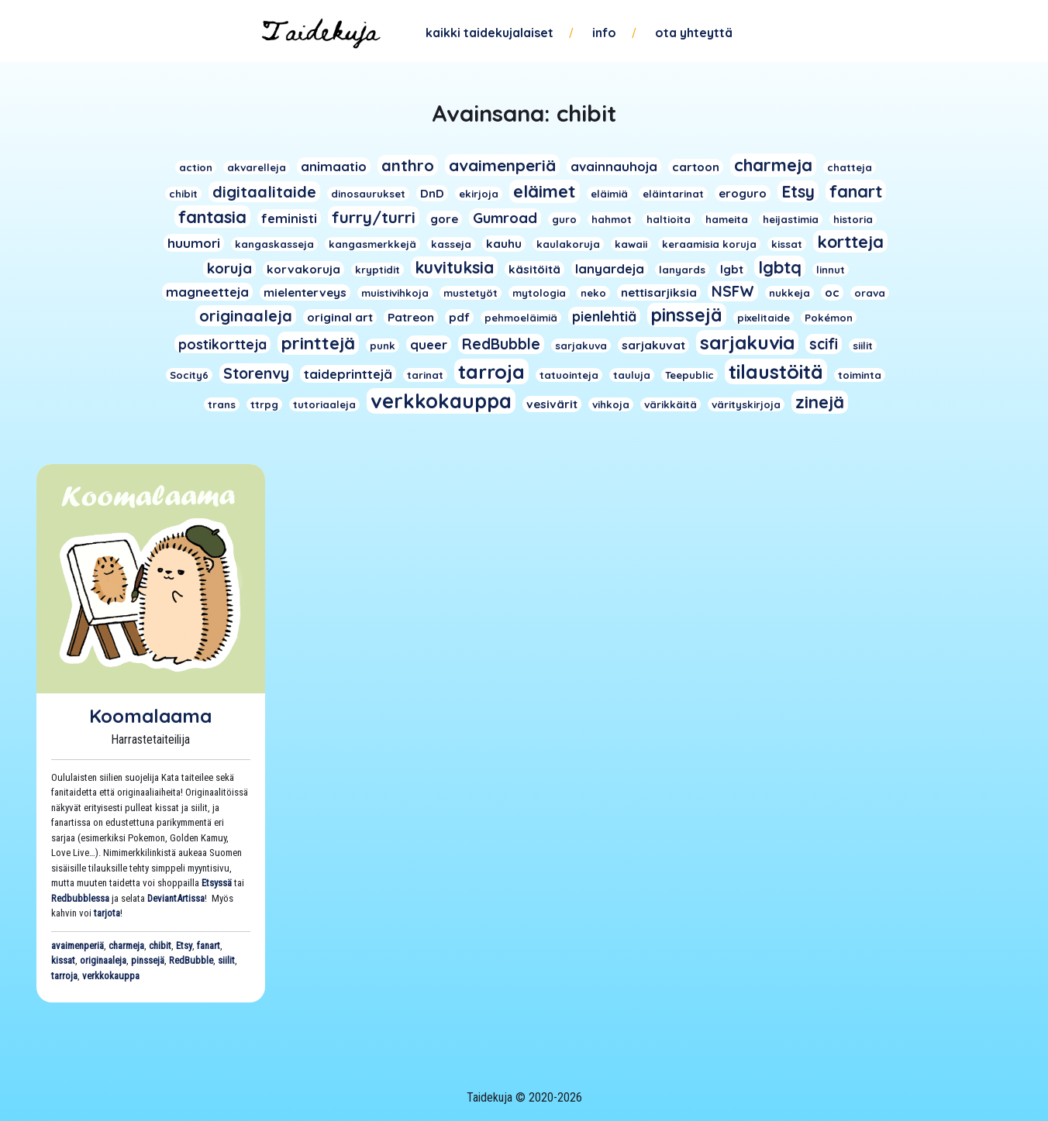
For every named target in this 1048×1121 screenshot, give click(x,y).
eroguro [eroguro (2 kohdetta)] (743, 193)
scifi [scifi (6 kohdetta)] (823, 344)
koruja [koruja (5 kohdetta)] (229, 268)
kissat (63, 960)
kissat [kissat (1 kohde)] (786, 244)
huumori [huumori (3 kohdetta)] (193, 243)
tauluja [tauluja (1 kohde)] (631, 375)
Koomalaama (150, 715)
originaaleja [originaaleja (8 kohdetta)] (245, 315)
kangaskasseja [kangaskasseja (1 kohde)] (274, 244)
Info (604, 32)
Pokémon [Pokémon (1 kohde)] (829, 317)
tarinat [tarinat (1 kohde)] (425, 375)
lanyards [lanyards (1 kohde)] (682, 269)
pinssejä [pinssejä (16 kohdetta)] (686, 315)
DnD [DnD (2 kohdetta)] (432, 193)
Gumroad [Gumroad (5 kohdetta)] (505, 218)
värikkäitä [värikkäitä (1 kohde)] (670, 404)
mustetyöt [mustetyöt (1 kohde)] (470, 293)
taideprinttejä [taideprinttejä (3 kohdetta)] (348, 374)
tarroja (64, 976)
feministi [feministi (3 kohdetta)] (289, 218)
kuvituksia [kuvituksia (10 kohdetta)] (454, 267)
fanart (208, 945)
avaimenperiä (77, 945)
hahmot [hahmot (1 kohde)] (611, 219)
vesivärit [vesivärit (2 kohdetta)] (551, 404)
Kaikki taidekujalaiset (489, 32)
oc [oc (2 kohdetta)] (832, 292)
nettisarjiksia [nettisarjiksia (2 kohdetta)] (659, 292)
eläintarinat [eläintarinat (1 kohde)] (673, 193)
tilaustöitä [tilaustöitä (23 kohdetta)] (776, 371)
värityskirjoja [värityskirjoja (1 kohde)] (746, 404)
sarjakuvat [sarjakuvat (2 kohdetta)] (653, 345)
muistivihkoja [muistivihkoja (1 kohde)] (395, 293)
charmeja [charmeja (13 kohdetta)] (773, 165)
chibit (160, 945)
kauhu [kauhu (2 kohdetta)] (504, 243)
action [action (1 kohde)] (195, 167)
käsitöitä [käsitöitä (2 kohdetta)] (534, 269)
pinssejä (147, 960)
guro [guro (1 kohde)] (564, 219)
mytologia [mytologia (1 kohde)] (539, 293)
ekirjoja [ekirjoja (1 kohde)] (478, 193)
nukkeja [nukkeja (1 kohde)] (789, 293)
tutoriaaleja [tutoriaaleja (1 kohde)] (324, 404)
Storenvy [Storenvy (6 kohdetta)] (256, 373)
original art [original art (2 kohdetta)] (340, 317)
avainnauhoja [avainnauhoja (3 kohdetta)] (614, 166)
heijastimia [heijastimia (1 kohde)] (791, 219)
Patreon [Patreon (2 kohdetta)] (411, 317)
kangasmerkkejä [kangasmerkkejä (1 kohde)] (372, 244)
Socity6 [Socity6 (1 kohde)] (189, 375)
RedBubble (191, 960)
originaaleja (103, 960)
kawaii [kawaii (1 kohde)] (631, 244)
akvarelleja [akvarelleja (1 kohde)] (256, 167)
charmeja (126, 945)
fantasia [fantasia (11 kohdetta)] (212, 216)
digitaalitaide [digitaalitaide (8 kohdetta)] (264, 191)
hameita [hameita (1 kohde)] (726, 219)
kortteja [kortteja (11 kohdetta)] (850, 241)
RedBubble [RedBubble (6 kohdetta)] (501, 344)
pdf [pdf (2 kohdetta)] (459, 317)
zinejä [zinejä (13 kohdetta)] (819, 402)
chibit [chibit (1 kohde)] (183, 193)
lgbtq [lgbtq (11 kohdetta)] (780, 266)
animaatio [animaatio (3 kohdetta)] (334, 166)
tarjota (107, 913)
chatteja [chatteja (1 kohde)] (849, 167)
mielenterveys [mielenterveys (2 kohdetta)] (305, 292)
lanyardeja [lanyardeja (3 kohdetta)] (609, 268)
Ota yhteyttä (694, 32)
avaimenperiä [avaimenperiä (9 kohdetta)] (502, 165)
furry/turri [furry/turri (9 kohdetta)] (373, 217)
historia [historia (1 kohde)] (853, 219)
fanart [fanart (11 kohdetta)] (855, 191)
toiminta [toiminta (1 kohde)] (859, 375)
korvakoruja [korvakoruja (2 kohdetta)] (303, 269)
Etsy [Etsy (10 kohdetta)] (798, 191)
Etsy (184, 945)
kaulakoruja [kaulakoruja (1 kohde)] (568, 244)
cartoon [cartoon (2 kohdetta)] (695, 167)
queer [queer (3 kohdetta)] (428, 344)
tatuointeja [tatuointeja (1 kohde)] (569, 375)
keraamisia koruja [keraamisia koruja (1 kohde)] (709, 244)
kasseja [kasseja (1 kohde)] (451, 244)
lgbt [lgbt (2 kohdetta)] (731, 269)
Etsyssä (217, 883)
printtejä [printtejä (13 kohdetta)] (318, 343)
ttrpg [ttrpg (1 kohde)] (264, 404)
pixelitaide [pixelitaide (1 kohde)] (763, 317)
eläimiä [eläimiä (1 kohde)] (609, 193)
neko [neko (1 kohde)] (593, 293)
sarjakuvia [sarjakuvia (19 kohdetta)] (747, 342)
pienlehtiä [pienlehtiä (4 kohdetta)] (604, 316)
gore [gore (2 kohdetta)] (444, 218)
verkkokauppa (111, 976)
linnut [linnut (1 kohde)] (830, 269)
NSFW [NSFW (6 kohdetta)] (733, 291)
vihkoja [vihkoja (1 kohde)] (610, 404)
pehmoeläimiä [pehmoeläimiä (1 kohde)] (520, 317)
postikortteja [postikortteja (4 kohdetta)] (222, 343)
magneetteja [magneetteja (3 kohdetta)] (207, 292)
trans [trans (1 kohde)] (222, 404)
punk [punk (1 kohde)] (382, 345)
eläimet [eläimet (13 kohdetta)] (544, 191)
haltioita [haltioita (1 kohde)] (668, 219)
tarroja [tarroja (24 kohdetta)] (491, 371)
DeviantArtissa (176, 898)
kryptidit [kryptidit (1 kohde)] (377, 269)
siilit (226, 960)
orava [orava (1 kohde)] (869, 293)
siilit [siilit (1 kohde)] (863, 345)
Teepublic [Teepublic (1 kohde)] (689, 375)
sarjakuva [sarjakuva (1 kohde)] (581, 345)
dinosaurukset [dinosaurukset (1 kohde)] (368, 193)
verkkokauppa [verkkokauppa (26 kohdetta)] (441, 401)
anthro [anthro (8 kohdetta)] (407, 165)
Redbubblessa (80, 898)
